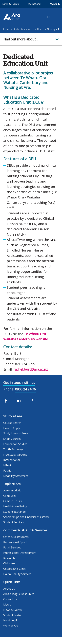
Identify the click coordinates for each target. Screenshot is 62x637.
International (34, 3)
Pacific (7, 470)
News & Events (10, 3)
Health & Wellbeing (15, 506)
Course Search (12, 423)
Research (9, 558)
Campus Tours (12, 501)
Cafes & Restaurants (16, 537)
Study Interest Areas (23, 29)
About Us (9, 588)
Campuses (9, 496)
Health (40, 29)
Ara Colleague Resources (18, 594)
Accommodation (13, 490)
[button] (31, 39)
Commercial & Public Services (25, 530)
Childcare (9, 563)
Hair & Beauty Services (17, 574)
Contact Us (10, 599)
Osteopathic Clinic (14, 569)
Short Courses (12, 439)
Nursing (51, 29)
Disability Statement (15, 476)
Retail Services (12, 547)
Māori (7, 465)
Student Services (13, 522)
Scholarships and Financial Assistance (26, 517)
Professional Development (19, 553)
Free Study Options (15, 454)
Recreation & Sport (15, 542)
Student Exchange (14, 511)
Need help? (10, 620)
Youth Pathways (13, 449)
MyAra (55, 3)
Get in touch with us (19, 382)
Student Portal (12, 615)
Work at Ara (10, 626)
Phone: (8, 389)
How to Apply (11, 428)
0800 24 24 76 (25, 389)
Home (6, 29)
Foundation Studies (15, 444)
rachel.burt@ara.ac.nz (30, 369)
